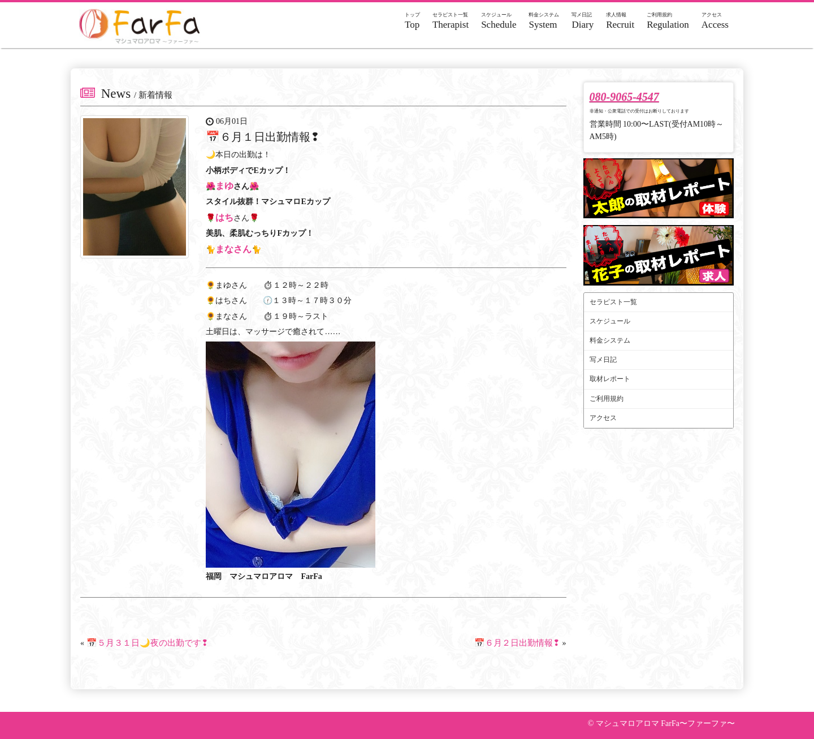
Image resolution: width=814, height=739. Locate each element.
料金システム (610, 340)
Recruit (620, 21)
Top (412, 21)
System (544, 21)
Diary (582, 21)
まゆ (224, 186)
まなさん (233, 249)
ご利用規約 (607, 399)
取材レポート (610, 379)
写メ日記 (603, 360)
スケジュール (610, 321)
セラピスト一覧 (613, 302)
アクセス (603, 418)
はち (224, 217)
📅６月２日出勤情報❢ (517, 642)
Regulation (668, 21)
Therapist (450, 21)
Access (715, 21)
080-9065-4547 (624, 96)
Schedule (498, 21)
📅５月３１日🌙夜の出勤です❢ (147, 642)
